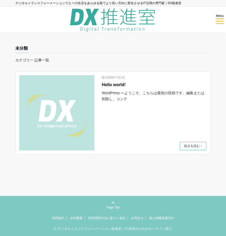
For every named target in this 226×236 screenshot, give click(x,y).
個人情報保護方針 (161, 218)
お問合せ (137, 218)
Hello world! (114, 84)
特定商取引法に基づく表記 (106, 218)
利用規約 (58, 218)
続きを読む (193, 146)
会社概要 (76, 218)
